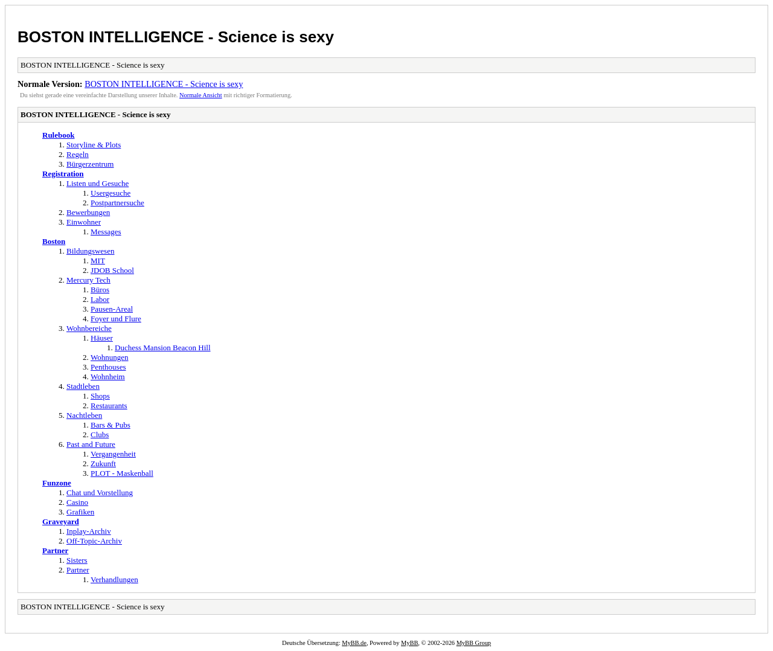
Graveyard (60, 521)
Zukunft (103, 463)
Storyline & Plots (93, 144)
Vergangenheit (113, 453)
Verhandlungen (114, 579)
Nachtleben (84, 415)
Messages (106, 231)
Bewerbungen (88, 212)
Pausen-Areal (112, 308)
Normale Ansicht (200, 95)
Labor (100, 299)
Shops (100, 395)
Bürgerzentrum (90, 163)
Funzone (56, 482)
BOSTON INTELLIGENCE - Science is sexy (176, 37)
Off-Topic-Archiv (94, 540)
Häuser (102, 337)
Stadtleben (83, 386)
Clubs (100, 434)
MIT (98, 260)
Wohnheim (108, 376)
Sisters (77, 560)
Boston (53, 241)
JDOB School (112, 270)
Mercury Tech (88, 279)
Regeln (77, 154)
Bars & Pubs (110, 424)
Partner (55, 550)
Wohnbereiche (89, 328)
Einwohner (83, 221)
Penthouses (108, 366)
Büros (100, 289)
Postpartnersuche (117, 202)
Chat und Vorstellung (99, 492)
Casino (77, 502)
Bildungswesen (90, 250)
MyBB (409, 643)
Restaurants (109, 405)
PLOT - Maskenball (122, 473)
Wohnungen (110, 357)
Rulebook (58, 135)
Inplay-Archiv (88, 531)
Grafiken (80, 511)
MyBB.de (354, 643)
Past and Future (90, 444)
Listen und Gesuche (97, 183)
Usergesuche (110, 192)
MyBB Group (474, 643)
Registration (63, 173)
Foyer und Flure (116, 318)
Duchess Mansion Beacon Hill (163, 347)
